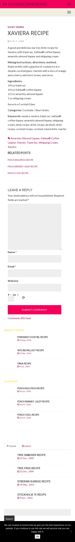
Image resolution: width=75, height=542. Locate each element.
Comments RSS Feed (19, 318)
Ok (37, 536)
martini (21, 142)
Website (13, 280)
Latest (26, 446)
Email (12, 266)
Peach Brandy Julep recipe (23, 166)
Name (12, 252)
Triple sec (32, 142)
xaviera (12, 146)
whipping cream (48, 142)
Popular (11, 446)
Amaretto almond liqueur (25, 138)
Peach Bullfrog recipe (20, 160)
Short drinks (16, 27)
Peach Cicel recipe (18, 173)
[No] (71, 531)
